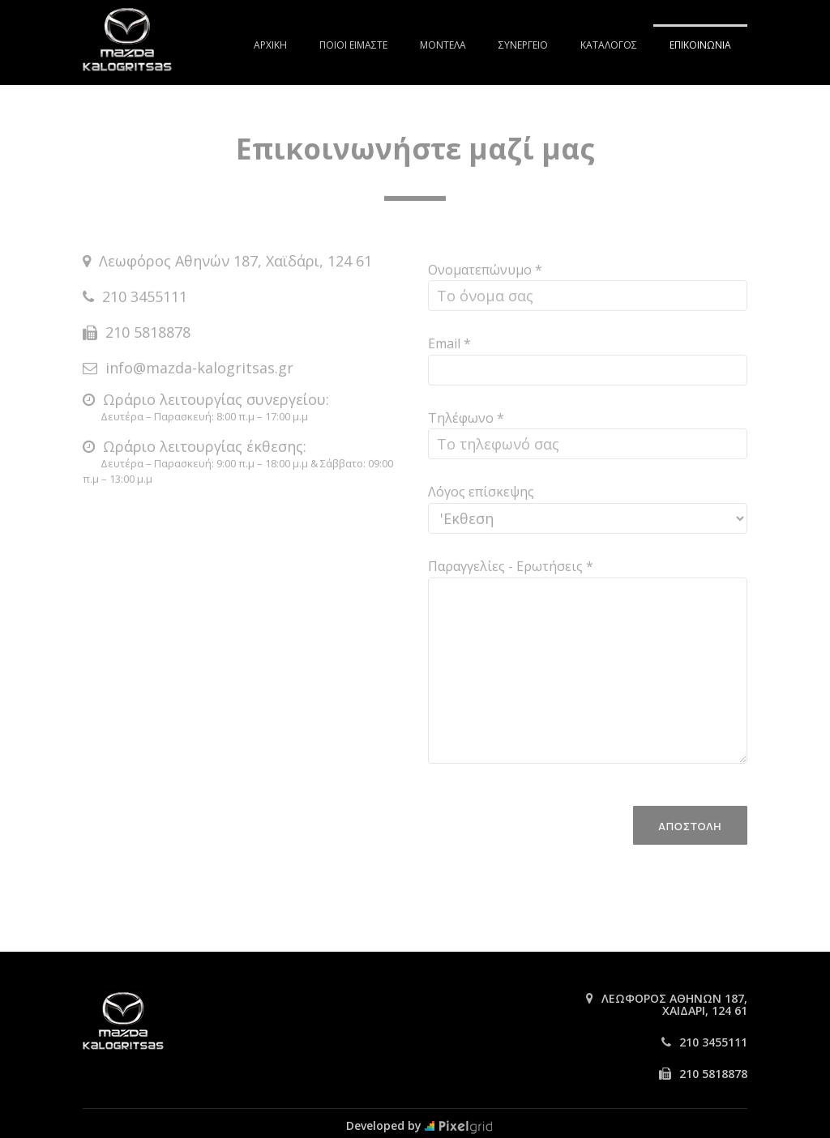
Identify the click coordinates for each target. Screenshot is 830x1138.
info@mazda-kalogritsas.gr (199, 359)
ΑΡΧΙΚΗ (270, 45)
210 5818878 (147, 323)
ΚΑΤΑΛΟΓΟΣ (608, 45)
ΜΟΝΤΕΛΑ (443, 45)
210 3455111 (144, 287)
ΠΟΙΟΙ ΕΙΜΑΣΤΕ (353, 45)
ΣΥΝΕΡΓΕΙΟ (523, 45)
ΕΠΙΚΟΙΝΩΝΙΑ (700, 45)
